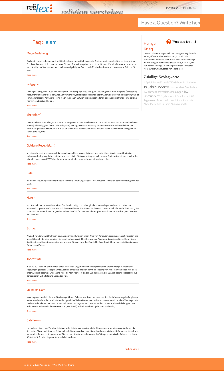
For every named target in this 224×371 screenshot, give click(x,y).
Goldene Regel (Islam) (41, 145)
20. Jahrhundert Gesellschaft (174, 96)
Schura (31, 228)
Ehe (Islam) (34, 115)
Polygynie (33, 84)
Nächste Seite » (132, 348)
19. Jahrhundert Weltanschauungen (163, 91)
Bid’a (30, 173)
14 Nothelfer (189, 82)
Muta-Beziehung (37, 53)
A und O (182, 103)
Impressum (172, 8)
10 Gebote (176, 82)
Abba (179, 100)
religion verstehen (92, 12)
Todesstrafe (34, 259)
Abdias (174, 103)
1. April (147, 82)
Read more (31, 74)
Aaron (152, 100)
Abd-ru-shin (163, 103)
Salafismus (34, 320)
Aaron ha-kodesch (166, 100)
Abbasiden (188, 100)
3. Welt (165, 82)
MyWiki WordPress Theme (62, 364)
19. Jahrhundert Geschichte (182, 87)
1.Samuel (156, 82)
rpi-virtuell (189, 8)
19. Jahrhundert (155, 87)
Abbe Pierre (150, 103)
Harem (31, 197)
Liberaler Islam (36, 290)
